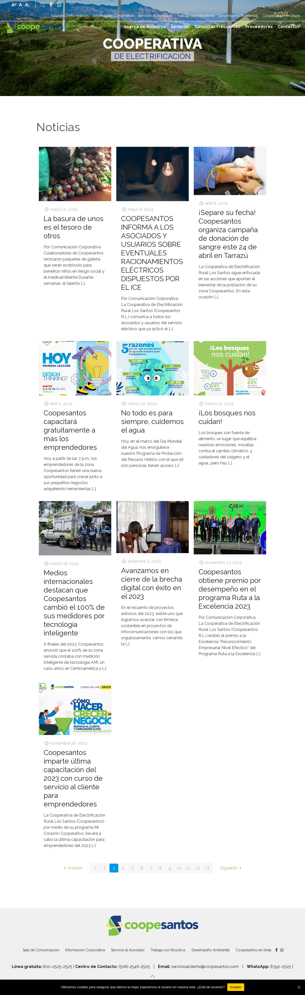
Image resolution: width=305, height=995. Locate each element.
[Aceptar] (235, 987)
